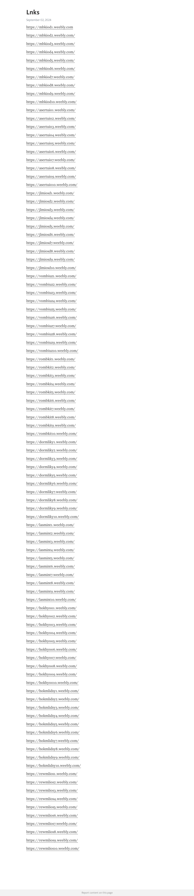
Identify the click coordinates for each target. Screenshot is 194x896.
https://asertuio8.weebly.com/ (51, 168)
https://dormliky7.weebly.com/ (51, 492)
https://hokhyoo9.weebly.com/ (51, 674)
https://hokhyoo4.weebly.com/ (51, 633)
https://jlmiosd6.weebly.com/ (50, 234)
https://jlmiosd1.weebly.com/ (50, 193)
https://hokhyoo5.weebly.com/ (51, 641)
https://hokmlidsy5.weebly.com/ (52, 724)
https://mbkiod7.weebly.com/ (50, 77)
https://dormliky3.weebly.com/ (51, 458)
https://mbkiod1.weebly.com (49, 27)
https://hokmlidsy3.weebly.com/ (52, 707)
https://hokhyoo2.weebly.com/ (51, 616)
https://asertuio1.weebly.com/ (51, 110)
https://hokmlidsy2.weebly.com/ (52, 699)
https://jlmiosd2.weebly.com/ (50, 201)
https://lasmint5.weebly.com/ (50, 558)
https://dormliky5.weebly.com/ (51, 475)
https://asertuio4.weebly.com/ (51, 135)
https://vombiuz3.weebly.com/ (51, 292)
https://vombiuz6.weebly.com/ (51, 317)
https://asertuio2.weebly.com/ (51, 118)
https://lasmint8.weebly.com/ (50, 583)
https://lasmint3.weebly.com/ (50, 541)
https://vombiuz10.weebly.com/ (52, 350)
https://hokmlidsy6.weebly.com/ (53, 732)
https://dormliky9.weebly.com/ (52, 508)
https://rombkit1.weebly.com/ (50, 359)
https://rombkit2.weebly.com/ (51, 367)
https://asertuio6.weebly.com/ (51, 151)
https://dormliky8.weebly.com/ (52, 500)
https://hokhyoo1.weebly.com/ (51, 608)
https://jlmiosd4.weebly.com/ (50, 218)
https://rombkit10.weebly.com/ (51, 433)
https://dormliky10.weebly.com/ (52, 516)
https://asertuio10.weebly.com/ (52, 184)
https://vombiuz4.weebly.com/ (51, 301)
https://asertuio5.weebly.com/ (51, 143)
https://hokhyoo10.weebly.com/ (52, 682)
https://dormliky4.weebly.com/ (51, 467)
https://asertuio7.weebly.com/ (50, 160)
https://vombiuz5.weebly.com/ (51, 309)
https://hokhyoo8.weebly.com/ (51, 666)
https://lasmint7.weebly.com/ (50, 574)
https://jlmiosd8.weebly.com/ (50, 251)
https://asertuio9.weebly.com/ (51, 176)
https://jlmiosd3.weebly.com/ (50, 209)
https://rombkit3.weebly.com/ (51, 375)
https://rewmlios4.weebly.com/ (52, 798)
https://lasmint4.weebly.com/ (50, 550)
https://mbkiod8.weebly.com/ (50, 85)
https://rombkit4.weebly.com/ (51, 384)
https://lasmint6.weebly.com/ (50, 566)
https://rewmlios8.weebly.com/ (52, 832)
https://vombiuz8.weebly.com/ (51, 334)
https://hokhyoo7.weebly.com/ (51, 657)
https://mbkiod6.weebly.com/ (50, 68)
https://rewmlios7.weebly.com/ (51, 823)
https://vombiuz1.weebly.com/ (51, 276)
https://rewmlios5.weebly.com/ (52, 807)
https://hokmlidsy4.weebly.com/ (52, 715)
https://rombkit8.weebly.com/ (51, 417)
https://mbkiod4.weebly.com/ (50, 52)
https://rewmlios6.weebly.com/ (52, 815)
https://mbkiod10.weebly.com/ (51, 102)
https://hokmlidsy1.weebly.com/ (52, 691)
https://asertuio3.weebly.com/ (51, 126)
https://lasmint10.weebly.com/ (51, 599)
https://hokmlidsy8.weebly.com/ (53, 749)
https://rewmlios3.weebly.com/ (52, 790)
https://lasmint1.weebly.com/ (50, 525)
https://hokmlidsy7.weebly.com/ (52, 740)
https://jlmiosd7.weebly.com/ (50, 242)
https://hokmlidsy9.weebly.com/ (53, 757)
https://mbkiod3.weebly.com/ (50, 43)
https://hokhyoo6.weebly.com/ (51, 649)
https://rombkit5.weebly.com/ (50, 392)
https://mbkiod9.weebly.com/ (50, 93)
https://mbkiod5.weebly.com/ (50, 60)
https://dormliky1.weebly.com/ (51, 442)
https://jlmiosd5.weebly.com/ (50, 226)
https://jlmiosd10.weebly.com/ (51, 267)
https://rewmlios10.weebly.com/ (52, 848)
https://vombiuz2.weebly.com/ (51, 284)
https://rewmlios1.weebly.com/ (52, 773)
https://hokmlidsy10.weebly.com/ (53, 765)
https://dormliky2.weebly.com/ (51, 450)
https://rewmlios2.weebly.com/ (52, 782)
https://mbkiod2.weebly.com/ (50, 35)
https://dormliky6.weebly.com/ (52, 483)
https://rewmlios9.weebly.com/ (52, 840)
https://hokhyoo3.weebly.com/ (51, 624)
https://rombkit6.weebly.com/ (51, 400)
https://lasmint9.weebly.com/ (50, 591)
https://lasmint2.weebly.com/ (50, 533)
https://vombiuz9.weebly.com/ (51, 342)
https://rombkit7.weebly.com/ (50, 408)
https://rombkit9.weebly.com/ (51, 425)
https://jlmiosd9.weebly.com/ (50, 259)
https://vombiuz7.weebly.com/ (51, 326)
